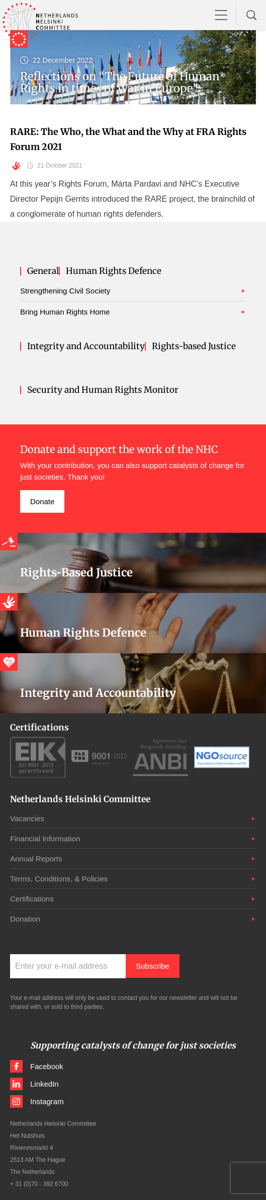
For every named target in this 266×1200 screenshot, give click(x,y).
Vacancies (27, 818)
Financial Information (45, 838)
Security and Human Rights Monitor (103, 390)
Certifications (32, 898)
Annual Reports (36, 858)
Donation (25, 919)
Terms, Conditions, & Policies (59, 878)
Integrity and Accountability (86, 346)
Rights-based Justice (194, 346)
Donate (42, 501)
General (43, 271)
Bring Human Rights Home (65, 312)
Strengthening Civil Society (65, 290)
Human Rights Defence (113, 271)
